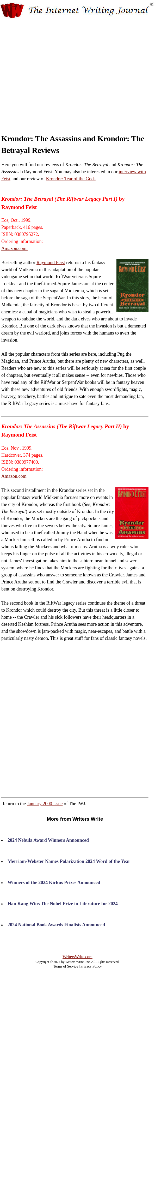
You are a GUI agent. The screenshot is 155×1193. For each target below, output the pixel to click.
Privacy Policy (91, 966)
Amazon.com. (14, 248)
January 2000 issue (45, 803)
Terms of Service (65, 966)
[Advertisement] (53, 72)
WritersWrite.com (77, 957)
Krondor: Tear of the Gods (70, 178)
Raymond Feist (50, 262)
